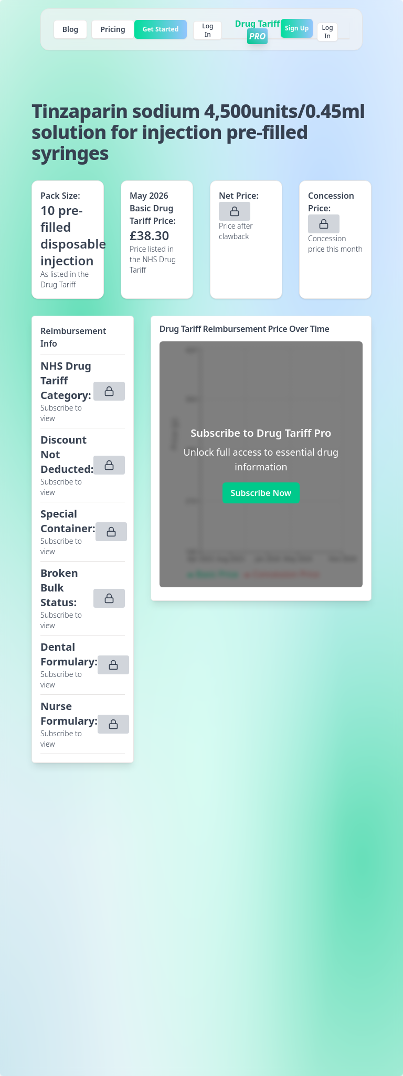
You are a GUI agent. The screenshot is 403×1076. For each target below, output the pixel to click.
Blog (70, 29)
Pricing (112, 29)
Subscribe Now (261, 493)
